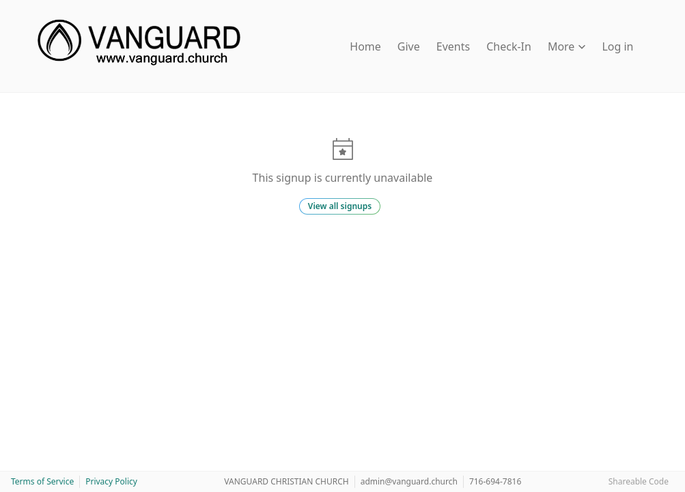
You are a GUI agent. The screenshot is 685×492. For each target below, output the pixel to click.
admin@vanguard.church (409, 481)
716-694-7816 (495, 481)
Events (453, 46)
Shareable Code (639, 481)
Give (408, 46)
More (567, 46)
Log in (617, 46)
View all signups (340, 206)
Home (365, 46)
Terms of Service (42, 481)
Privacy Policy (111, 481)
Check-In (508, 46)
